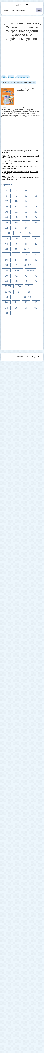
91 (16, 302)
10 (26, 195)
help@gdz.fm (35, 357)
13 (16, 201)
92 (26, 302)
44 (6, 243)
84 (19, 291)
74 (6, 281)
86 (6, 297)
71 (16, 275)
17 (16, 206)
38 (29, 233)
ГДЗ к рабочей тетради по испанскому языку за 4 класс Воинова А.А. (20, 178)
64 (6, 270)
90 (6, 302)
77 (35, 281)
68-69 (30, 270)
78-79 (8, 286)
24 (6, 217)
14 (26, 201)
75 (16, 281)
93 (35, 302)
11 (35, 195)
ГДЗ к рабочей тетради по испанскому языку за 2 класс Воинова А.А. (20, 157)
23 (35, 211)
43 (35, 238)
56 (6, 259)
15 (35, 201)
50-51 (27, 249)
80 (19, 286)
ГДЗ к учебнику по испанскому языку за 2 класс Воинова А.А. (20, 152)
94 (6, 307)
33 (16, 227)
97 (35, 307)
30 (26, 222)
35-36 (8, 233)
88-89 (27, 297)
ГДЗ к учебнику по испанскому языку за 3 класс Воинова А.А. (20, 162)
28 (6, 222)
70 (6, 275)
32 (6, 227)
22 (26, 211)
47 (35, 243)
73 (35, 275)
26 (26, 217)
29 (16, 222)
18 (26, 206)
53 (16, 254)
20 (6, 211)
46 (26, 243)
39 (6, 238)
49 (16, 249)
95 (16, 307)
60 (6, 265)
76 (26, 281)
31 (35, 222)
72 (26, 275)
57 (16, 259)
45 (16, 243)
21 (16, 211)
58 (26, 259)
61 (16, 265)
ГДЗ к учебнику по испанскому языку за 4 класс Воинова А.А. (20, 173)
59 (35, 259)
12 (6, 201)
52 (6, 254)
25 (16, 217)
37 (19, 233)
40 (16, 238)
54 (26, 254)
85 (29, 291)
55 (35, 254)
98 (6, 313)
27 (35, 217)
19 (35, 206)
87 (16, 297)
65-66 (17, 270)
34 (26, 227)
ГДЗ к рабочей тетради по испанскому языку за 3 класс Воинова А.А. (20, 167)
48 (6, 249)
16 (6, 206)
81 (29, 286)
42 (26, 238)
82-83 (8, 291)
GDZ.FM (22, 5)
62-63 (27, 265)
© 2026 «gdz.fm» (23, 357)
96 (26, 307)
